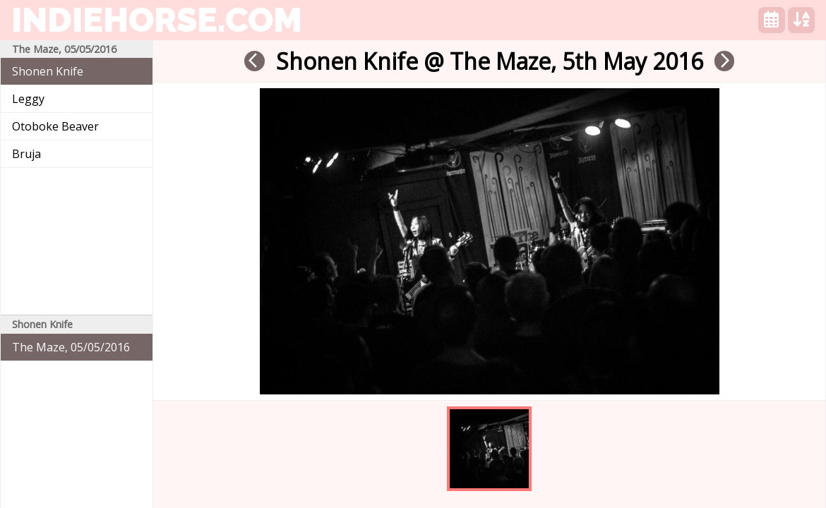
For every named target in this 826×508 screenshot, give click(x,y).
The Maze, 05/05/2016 (71, 347)
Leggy (28, 99)
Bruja (26, 154)
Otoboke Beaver (55, 126)
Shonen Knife (47, 71)
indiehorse (156, 20)
